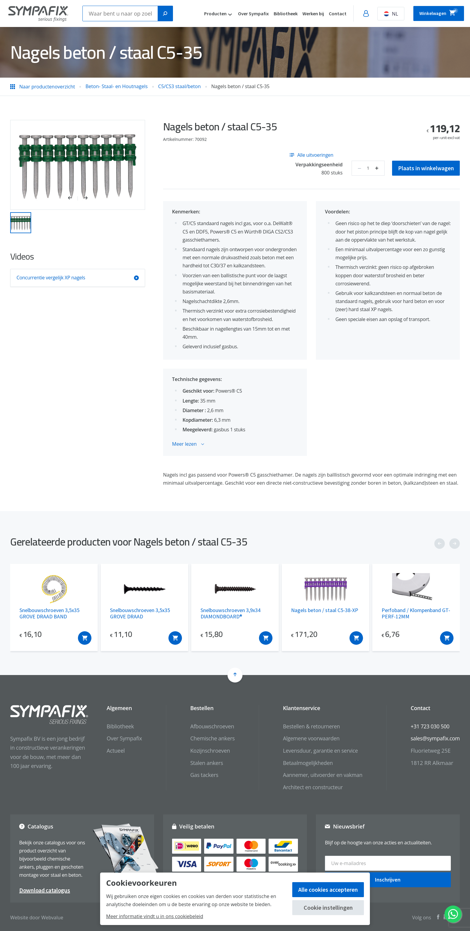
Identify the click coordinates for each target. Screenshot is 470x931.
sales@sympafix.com (434, 738)
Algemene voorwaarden (308, 738)
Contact (329, 13)
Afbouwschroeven (208, 726)
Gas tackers (200, 774)
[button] (73, 198)
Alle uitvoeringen (311, 155)
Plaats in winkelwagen (425, 168)
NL (383, 13)
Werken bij (305, 13)
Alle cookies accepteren (328, 889)
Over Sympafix (245, 13)
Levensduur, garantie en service (317, 750)
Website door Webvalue (36, 916)
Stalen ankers (202, 762)
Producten (207, 13)
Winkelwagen (434, 12)
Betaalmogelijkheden (305, 762)
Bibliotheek (278, 13)
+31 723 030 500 (429, 726)
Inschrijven (387, 878)
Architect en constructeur (310, 787)
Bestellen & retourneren (308, 726)
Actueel (112, 750)
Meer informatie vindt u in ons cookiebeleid (154, 916)
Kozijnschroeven (206, 750)
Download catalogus (44, 888)
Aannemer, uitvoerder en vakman (320, 774)
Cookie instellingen (328, 907)
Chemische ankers (208, 738)
